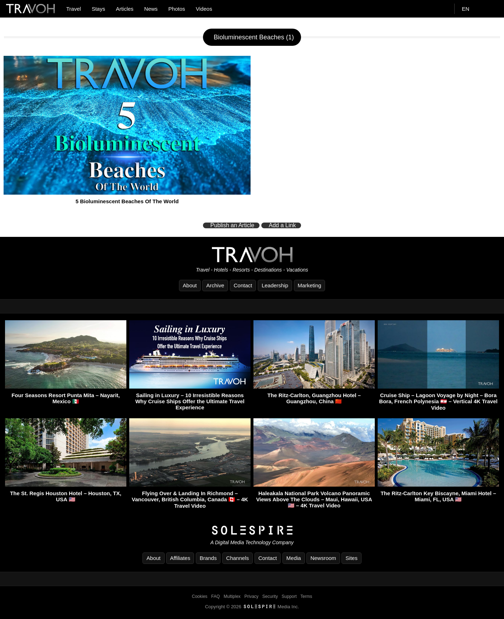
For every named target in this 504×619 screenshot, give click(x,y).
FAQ (215, 596)
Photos (176, 9)
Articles (125, 9)
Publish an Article (232, 225)
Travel (73, 9)
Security (270, 596)
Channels (237, 558)
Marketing (309, 285)
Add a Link (282, 225)
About (190, 285)
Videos (204, 9)
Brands (208, 558)
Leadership (275, 285)
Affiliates (180, 558)
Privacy (251, 596)
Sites (351, 558)
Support (289, 596)
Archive (215, 285)
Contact (243, 285)
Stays (98, 9)
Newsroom (323, 558)
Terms (306, 596)
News (151, 9)
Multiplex (232, 596)
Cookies (199, 596)
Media (293, 558)
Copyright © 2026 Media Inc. (252, 606)
